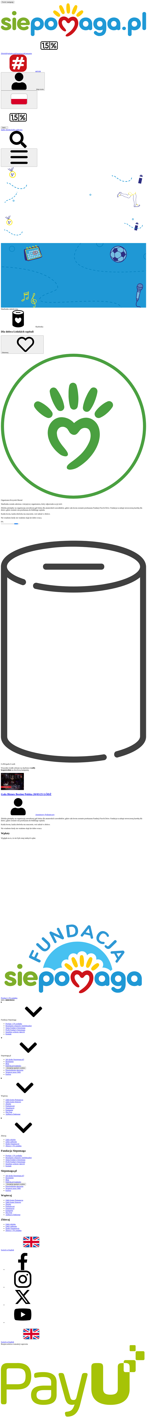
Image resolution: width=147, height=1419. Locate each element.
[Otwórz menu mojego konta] (23, 81)
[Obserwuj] (22, 344)
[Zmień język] (19, 99)
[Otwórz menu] (19, 158)
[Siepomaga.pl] (73, 36)
